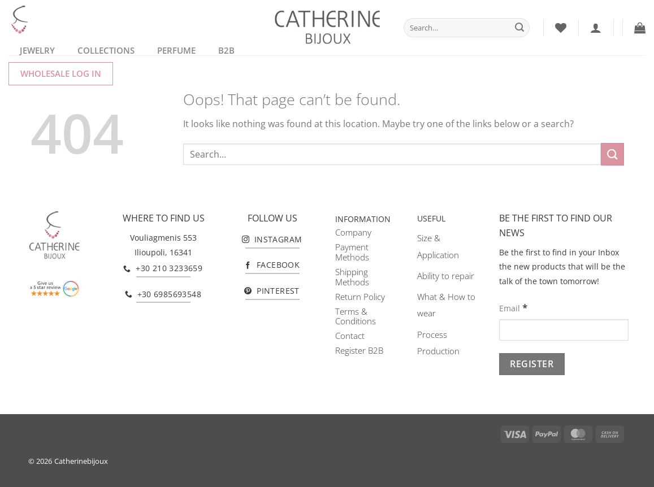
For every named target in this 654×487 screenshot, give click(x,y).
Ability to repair (445, 275)
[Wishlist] (560, 27)
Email (513, 307)
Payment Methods (352, 252)
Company (353, 232)
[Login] (595, 27)
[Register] (532, 364)
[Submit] (519, 27)
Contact (350, 335)
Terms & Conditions (355, 316)
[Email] (564, 330)
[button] (640, 27)
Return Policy (360, 296)
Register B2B (359, 350)
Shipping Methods (352, 277)
